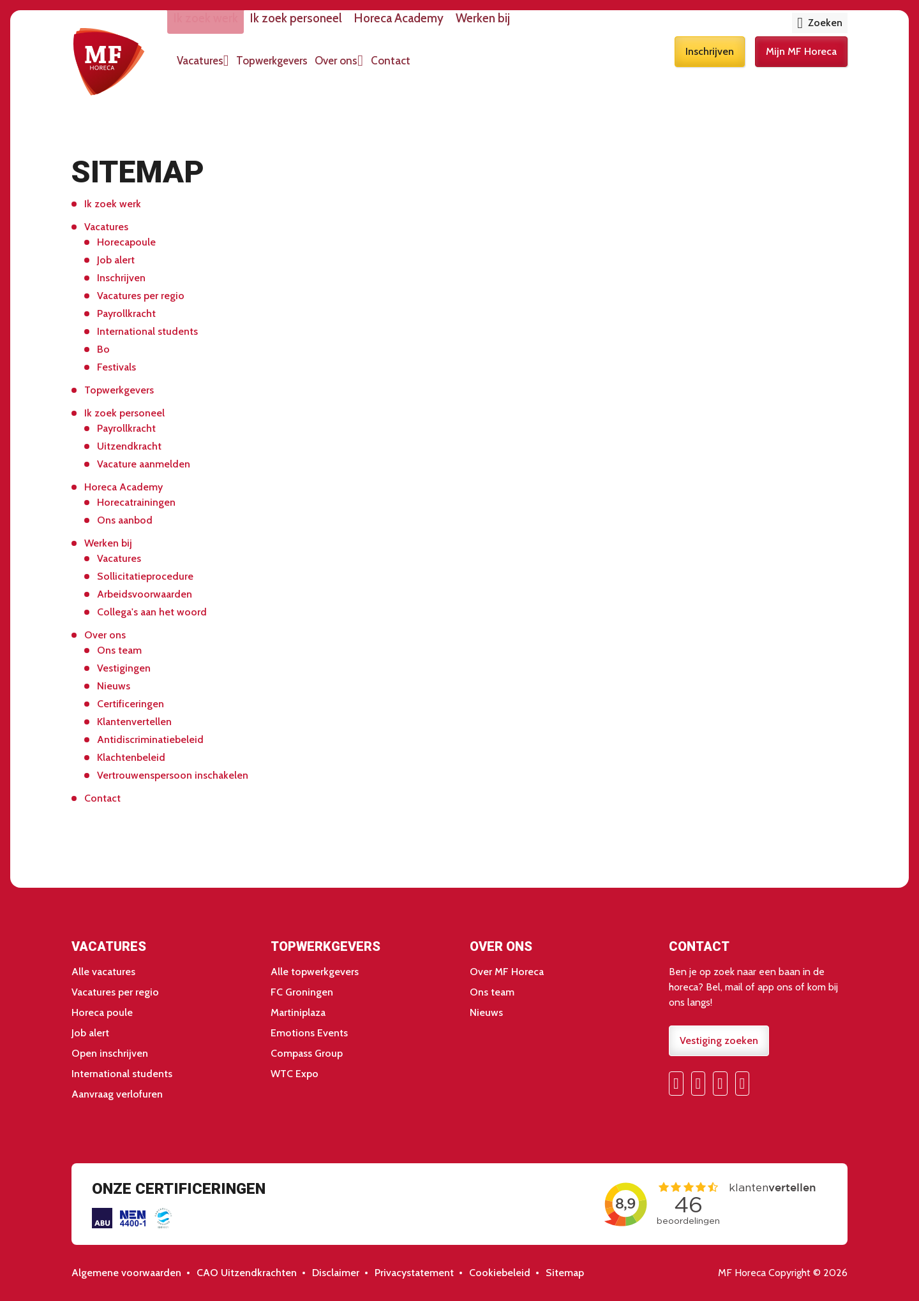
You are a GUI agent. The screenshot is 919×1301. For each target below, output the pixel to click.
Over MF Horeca (507, 972)
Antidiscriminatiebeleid (150, 739)
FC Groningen (302, 992)
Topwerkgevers (316, 69)
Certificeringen (130, 704)
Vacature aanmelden (143, 464)
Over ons (394, 69)
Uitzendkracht (129, 446)
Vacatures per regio (140, 296)
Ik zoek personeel (336, 27)
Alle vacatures (103, 972)
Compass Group (307, 1053)
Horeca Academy (449, 27)
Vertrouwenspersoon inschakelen (172, 775)
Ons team (119, 650)
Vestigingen (124, 668)
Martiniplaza (298, 1012)
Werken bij (544, 27)
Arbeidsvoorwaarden (144, 594)
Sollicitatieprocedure (145, 576)
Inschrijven (709, 68)
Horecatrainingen (136, 502)
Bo (103, 349)
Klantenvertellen (134, 722)
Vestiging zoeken (719, 1040)
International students (147, 331)
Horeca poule (102, 1012)
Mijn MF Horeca (801, 68)
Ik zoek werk (237, 27)
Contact (458, 69)
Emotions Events (309, 1033)
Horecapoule (126, 242)
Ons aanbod (125, 520)
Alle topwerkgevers (315, 972)
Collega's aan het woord (152, 612)
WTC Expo (294, 1074)
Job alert (116, 260)
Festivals (116, 367)
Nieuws (113, 686)
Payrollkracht (126, 313)
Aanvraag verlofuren (117, 1094)
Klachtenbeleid (131, 757)
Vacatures (232, 69)
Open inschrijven (109, 1053)
